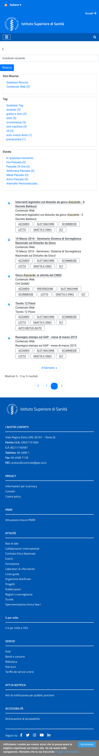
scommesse (16, 122)
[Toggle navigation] (7, 37)
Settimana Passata (20, 170)
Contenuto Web (18, 86)
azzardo (13, 109)
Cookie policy (13, 496)
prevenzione (16, 139)
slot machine (16, 126)
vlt (10, 131)
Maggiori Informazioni (67, 751)
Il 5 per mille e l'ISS (16, 628)
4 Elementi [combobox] (50, 368)
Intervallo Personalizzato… (22, 183)
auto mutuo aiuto (19, 135)
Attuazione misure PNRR (20, 520)
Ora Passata (16, 162)
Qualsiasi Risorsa (17, 82)
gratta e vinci (16, 114)
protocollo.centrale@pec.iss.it (29, 463)
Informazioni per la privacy (21, 486)
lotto (11, 118)
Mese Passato (17, 175)
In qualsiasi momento (19, 158)
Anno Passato (17, 179)
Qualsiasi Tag (14, 105)
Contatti (10, 491)
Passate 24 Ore (18, 166)
